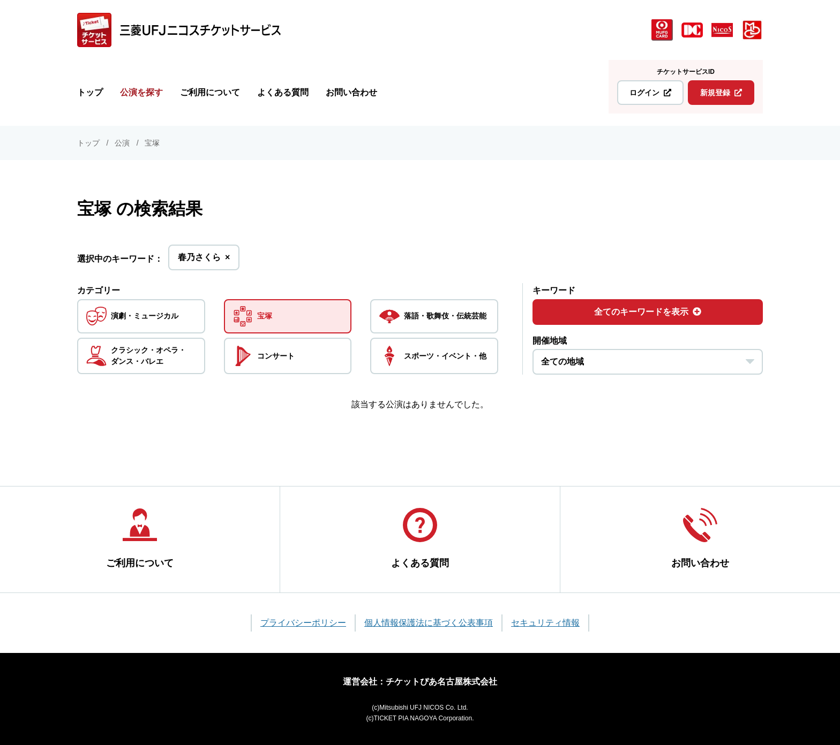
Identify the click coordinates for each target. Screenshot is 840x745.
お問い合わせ (351, 92)
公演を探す (141, 92)
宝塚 (152, 143)
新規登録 (721, 92)
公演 (122, 143)
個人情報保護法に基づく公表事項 (428, 622)
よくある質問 (283, 92)
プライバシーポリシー (303, 622)
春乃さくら (204, 260)
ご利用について (210, 92)
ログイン (650, 92)
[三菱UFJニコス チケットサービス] (179, 30)
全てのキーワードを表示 (647, 311)
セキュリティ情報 (545, 622)
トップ (90, 92)
